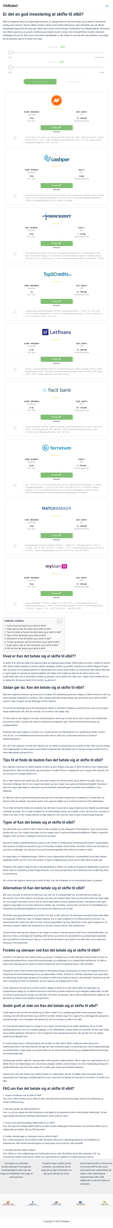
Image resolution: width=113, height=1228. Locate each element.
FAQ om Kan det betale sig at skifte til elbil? (26, 648)
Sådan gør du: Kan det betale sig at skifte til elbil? (29, 629)
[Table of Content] (59, 621)
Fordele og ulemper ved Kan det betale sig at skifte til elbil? (33, 642)
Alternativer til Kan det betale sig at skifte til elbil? (29, 638)
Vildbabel (10, 6)
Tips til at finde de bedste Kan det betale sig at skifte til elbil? (34, 632)
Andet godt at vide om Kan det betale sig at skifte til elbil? (32, 645)
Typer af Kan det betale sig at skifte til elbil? (26, 635)
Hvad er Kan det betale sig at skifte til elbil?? (26, 626)
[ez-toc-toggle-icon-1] (58, 621)
